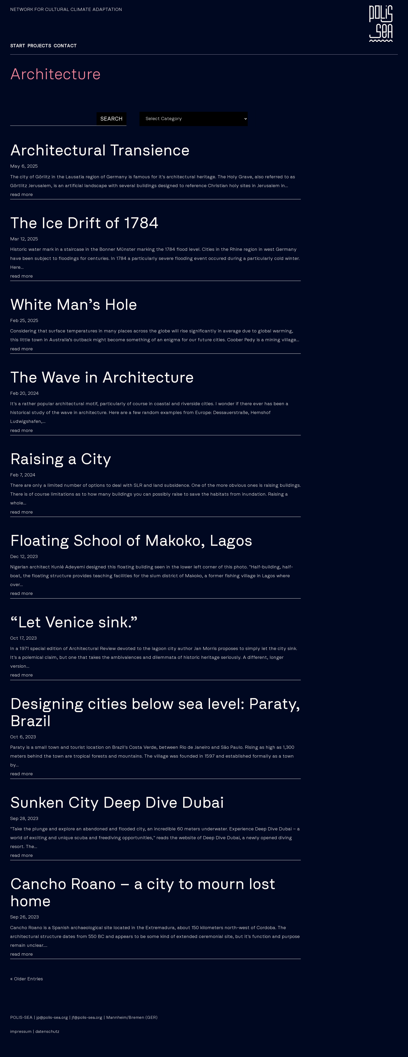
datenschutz (47, 1031)
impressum (20, 1031)
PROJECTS (39, 46)
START (17, 46)
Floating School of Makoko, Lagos (131, 541)
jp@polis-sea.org (52, 1017)
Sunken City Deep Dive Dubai (117, 803)
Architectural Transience (100, 151)
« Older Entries (26, 979)
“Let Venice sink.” (74, 623)
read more (21, 194)
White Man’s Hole (73, 305)
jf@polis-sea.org (87, 1017)
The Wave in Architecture (102, 378)
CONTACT (65, 46)
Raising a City (60, 459)
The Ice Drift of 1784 (84, 223)
